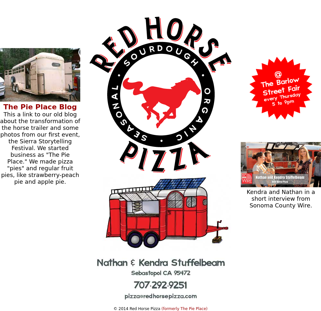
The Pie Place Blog (40, 107)
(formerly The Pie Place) (184, 309)
